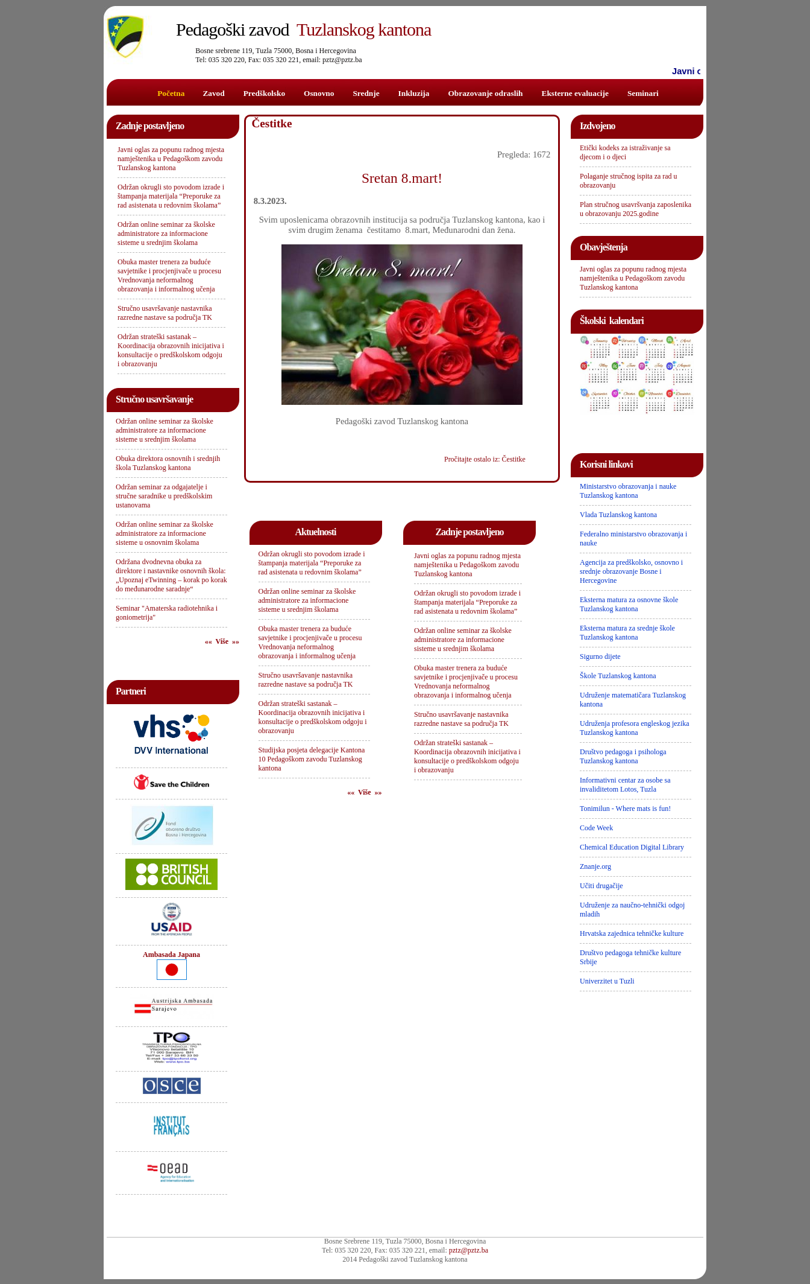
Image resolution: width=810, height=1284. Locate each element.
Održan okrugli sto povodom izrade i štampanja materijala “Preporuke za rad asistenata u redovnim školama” (171, 196)
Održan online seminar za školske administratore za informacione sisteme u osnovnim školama (164, 533)
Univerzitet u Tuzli (607, 981)
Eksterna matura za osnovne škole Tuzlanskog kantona (629, 604)
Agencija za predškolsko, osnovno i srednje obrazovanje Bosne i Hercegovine (631, 571)
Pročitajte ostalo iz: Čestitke (485, 459)
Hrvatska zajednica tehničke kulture (631, 933)
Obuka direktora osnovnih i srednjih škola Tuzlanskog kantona (168, 463)
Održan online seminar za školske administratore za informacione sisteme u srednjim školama (166, 233)
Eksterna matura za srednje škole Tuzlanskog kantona (627, 632)
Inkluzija (414, 93)
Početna (170, 93)
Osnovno (319, 93)
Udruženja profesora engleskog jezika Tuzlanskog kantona (634, 728)
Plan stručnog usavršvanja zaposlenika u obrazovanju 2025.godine (635, 209)
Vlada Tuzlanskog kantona (618, 514)
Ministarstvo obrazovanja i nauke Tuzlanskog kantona (628, 491)
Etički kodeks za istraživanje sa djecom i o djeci (625, 152)
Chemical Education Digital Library (632, 847)
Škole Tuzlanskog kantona (618, 676)
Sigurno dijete (600, 656)
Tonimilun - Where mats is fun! (625, 808)
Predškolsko (264, 93)
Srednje (366, 93)
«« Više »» (222, 641)
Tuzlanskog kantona (303, 29)
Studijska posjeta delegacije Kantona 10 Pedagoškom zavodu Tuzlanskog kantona (312, 759)
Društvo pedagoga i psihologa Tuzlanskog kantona (623, 756)
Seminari (643, 93)
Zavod (213, 93)
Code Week (596, 828)
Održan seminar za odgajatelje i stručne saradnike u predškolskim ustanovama (164, 496)
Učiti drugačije (601, 886)
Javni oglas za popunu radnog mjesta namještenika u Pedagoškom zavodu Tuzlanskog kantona (171, 158)
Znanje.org (595, 866)
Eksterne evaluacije (575, 93)
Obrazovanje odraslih (485, 93)
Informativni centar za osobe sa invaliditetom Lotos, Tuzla (625, 784)
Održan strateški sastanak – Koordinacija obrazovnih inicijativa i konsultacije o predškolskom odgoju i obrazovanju (171, 350)
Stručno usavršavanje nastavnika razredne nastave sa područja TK (165, 313)
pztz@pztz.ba (468, 1250)
